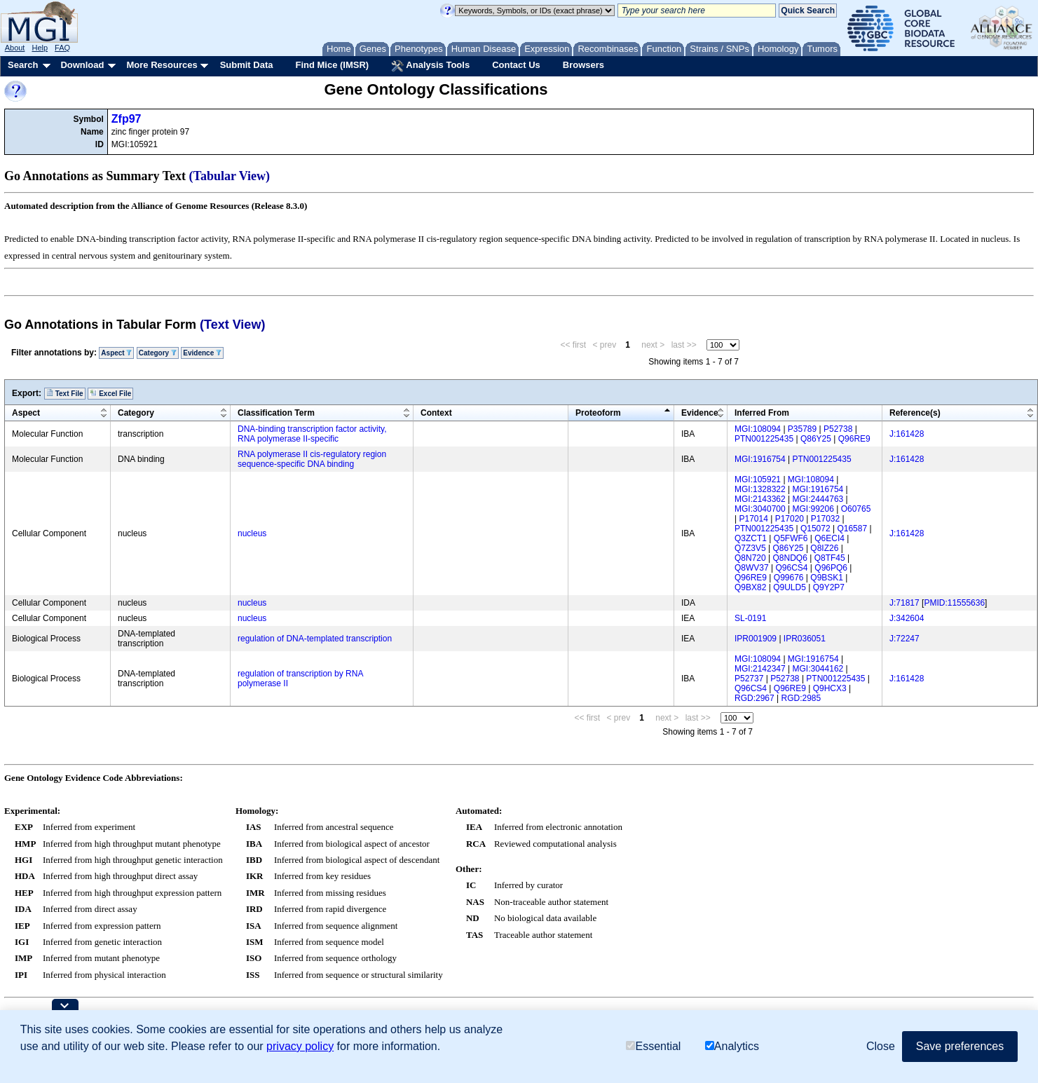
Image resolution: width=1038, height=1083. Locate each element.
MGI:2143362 (760, 499)
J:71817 (904, 603)
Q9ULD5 (789, 587)
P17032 (825, 519)
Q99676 (789, 578)
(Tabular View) (230, 176)
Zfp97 (126, 119)
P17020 (789, 519)
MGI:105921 (758, 479)
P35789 (802, 429)
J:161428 (906, 434)
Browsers (583, 65)
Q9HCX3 (830, 688)
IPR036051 (805, 638)
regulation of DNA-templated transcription (315, 638)
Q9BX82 (750, 587)
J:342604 (906, 618)
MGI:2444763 (818, 499)
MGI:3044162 (818, 669)
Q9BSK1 (826, 578)
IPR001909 (756, 638)
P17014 (753, 519)
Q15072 (815, 528)
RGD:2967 (754, 698)
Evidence (202, 353)
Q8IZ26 (824, 548)
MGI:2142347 (760, 669)
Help (40, 47)
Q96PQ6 (830, 568)
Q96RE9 (854, 439)
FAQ (62, 47)
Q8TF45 (829, 558)
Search (23, 65)
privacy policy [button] (300, 1046)
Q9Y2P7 (829, 587)
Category (158, 353)
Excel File (110, 393)
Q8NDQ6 (790, 558)
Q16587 (852, 528)
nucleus (252, 533)
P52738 (838, 429)
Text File (64, 393)
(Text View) (232, 325)
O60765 (856, 509)
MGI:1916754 (760, 459)
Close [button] (880, 1046)
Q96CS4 (791, 568)
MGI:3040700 (760, 509)
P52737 (749, 678)
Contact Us (516, 65)
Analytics (732, 1046)
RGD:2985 (801, 698)
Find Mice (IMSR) (332, 65)
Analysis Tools (430, 66)
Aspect (116, 353)
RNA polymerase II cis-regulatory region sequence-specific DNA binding (312, 459)
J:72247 (904, 638)
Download (82, 65)
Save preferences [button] (960, 1046)
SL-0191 (750, 618)
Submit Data (246, 65)
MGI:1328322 (760, 489)
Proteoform (598, 413)
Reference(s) (915, 413)
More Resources (161, 65)
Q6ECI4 (829, 538)
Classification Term (276, 413)
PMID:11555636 (954, 603)
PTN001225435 (764, 439)
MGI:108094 (758, 429)
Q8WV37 (752, 568)
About (15, 47)
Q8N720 (750, 558)
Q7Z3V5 (750, 548)
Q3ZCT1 (751, 538)
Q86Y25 (815, 439)
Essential (653, 1046)
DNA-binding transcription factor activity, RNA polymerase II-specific (312, 434)
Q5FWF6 (791, 538)
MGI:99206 (813, 509)
